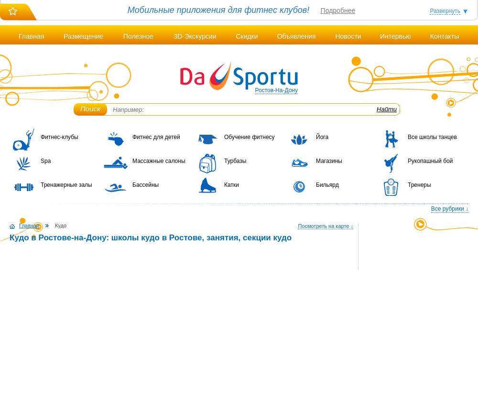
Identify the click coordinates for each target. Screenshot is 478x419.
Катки (231, 185)
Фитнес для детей (156, 137)
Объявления (296, 36)
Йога (322, 137)
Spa (46, 161)
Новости (348, 36)
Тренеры (419, 185)
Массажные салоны (158, 161)
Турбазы (235, 161)
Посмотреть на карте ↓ (325, 226)
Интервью (395, 36)
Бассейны (145, 185)
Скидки (247, 36)
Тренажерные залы (66, 185)
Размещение (83, 36)
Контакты (444, 36)
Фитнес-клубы (59, 137)
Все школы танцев (432, 137)
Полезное (138, 36)
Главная (31, 36)
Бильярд (327, 185)
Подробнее (338, 10)
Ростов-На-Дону (276, 90)
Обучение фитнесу (249, 137)
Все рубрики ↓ (449, 208)
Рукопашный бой (430, 161)
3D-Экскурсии (195, 36)
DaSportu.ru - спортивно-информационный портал (239, 76)
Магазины (329, 161)
